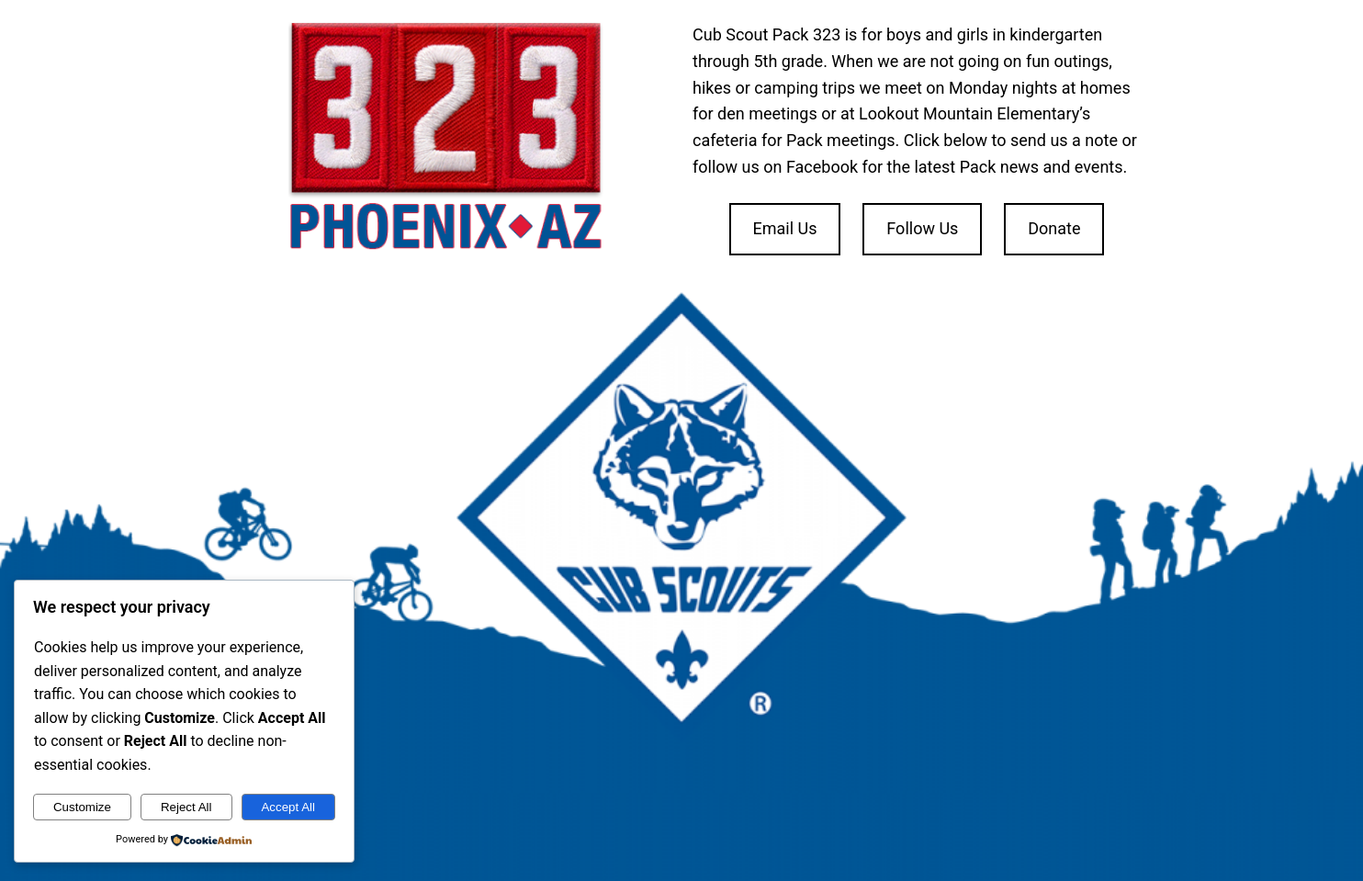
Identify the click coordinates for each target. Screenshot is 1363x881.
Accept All (288, 807)
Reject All (186, 807)
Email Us (784, 228)
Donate (1054, 228)
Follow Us (922, 228)
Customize (82, 807)
